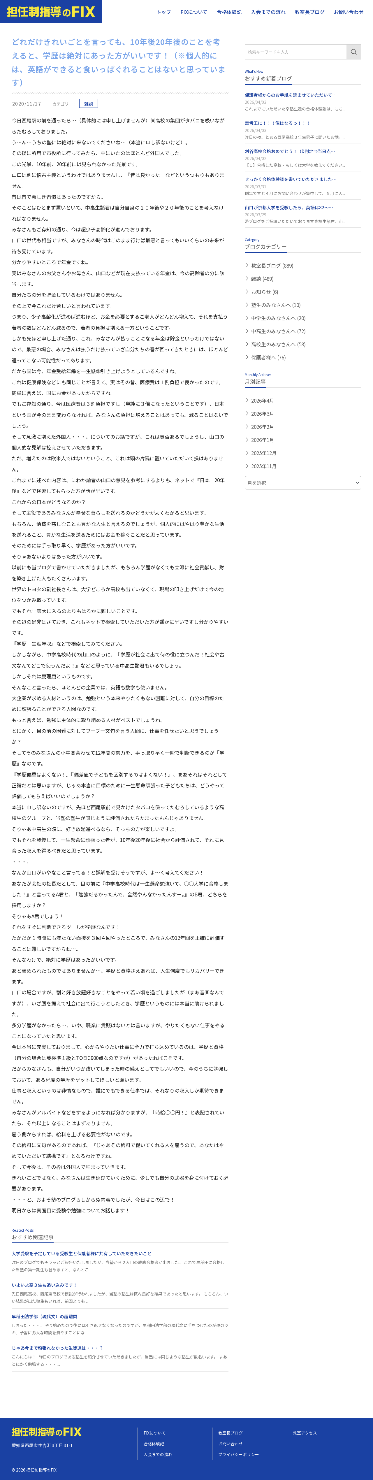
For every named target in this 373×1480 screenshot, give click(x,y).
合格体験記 (229, 11)
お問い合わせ (349, 11)
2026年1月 (262, 439)
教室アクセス (305, 1433)
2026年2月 (262, 426)
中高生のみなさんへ (278, 331)
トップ (163, 11)
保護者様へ (268, 357)
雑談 (88, 104)
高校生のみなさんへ (278, 344)
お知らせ (264, 291)
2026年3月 (262, 413)
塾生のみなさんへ (276, 304)
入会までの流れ (268, 11)
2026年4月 (262, 400)
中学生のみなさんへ (278, 318)
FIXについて (193, 11)
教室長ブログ (310, 11)
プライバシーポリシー (238, 1454)
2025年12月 (264, 453)
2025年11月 (264, 466)
